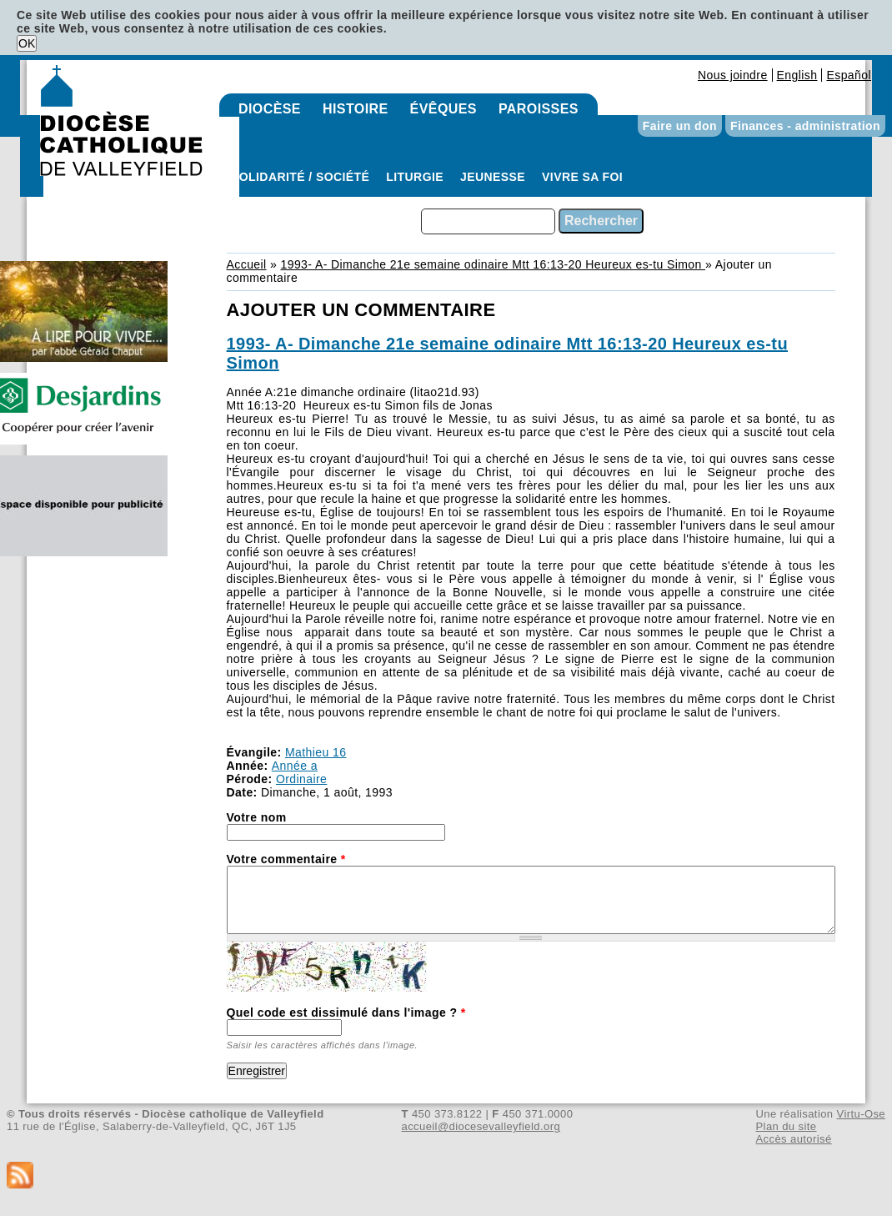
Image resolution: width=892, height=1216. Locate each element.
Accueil (247, 264)
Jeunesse (492, 176)
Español (848, 75)
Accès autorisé (793, 1139)
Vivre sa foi (582, 176)
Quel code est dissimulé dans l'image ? (346, 1012)
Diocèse (269, 109)
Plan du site (785, 1126)
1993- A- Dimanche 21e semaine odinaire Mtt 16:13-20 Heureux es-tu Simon (492, 264)
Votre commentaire (286, 859)
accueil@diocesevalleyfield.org (481, 1126)
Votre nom (257, 817)
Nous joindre (733, 75)
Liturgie (414, 176)
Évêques (443, 109)
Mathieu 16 (315, 752)
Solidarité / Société (300, 176)
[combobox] (488, 221)
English (797, 75)
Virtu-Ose (861, 1114)
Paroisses (539, 109)
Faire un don (680, 126)
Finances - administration (805, 126)
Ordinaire (301, 779)
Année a (295, 765)
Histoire (355, 109)
